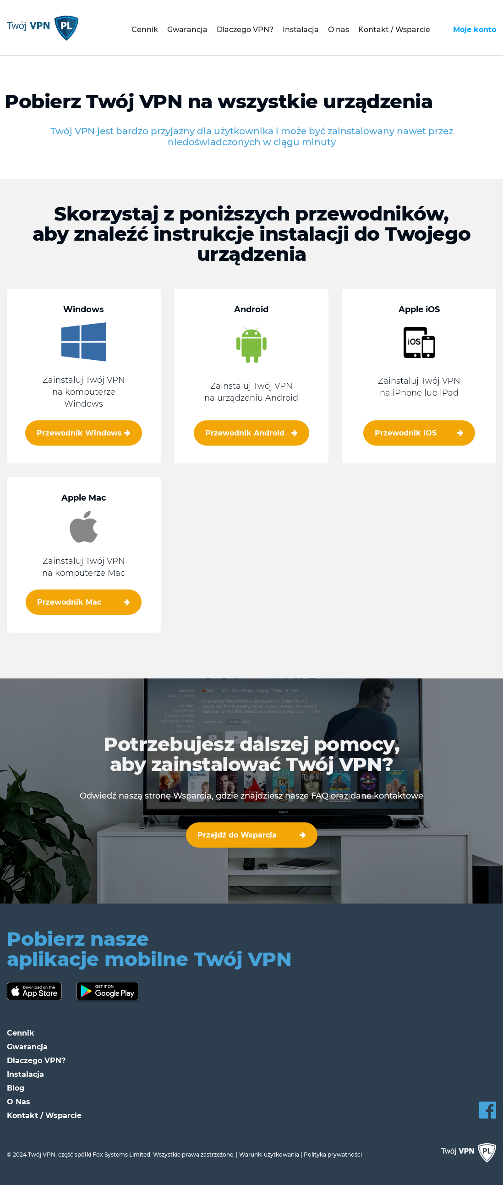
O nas (338, 29)
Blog (15, 1088)
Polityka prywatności (333, 1154)
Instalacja (301, 29)
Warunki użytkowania (269, 1154)
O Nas (18, 1101)
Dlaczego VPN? (245, 29)
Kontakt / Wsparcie (394, 29)
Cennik (144, 29)
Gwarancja (187, 29)
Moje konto (474, 29)
